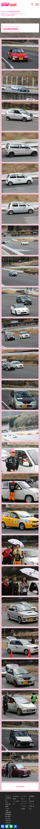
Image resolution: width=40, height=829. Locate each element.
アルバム (23, 801)
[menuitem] (31, 4)
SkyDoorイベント (31, 802)
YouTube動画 (16, 797)
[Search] (31, 4)
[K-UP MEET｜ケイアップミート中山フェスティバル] (16, 4)
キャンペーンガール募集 (23, 806)
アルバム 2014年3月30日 (10, 12)
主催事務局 (31, 797)
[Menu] (36, 4)
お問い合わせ (31, 807)
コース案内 (16, 802)
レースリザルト (23, 797)
